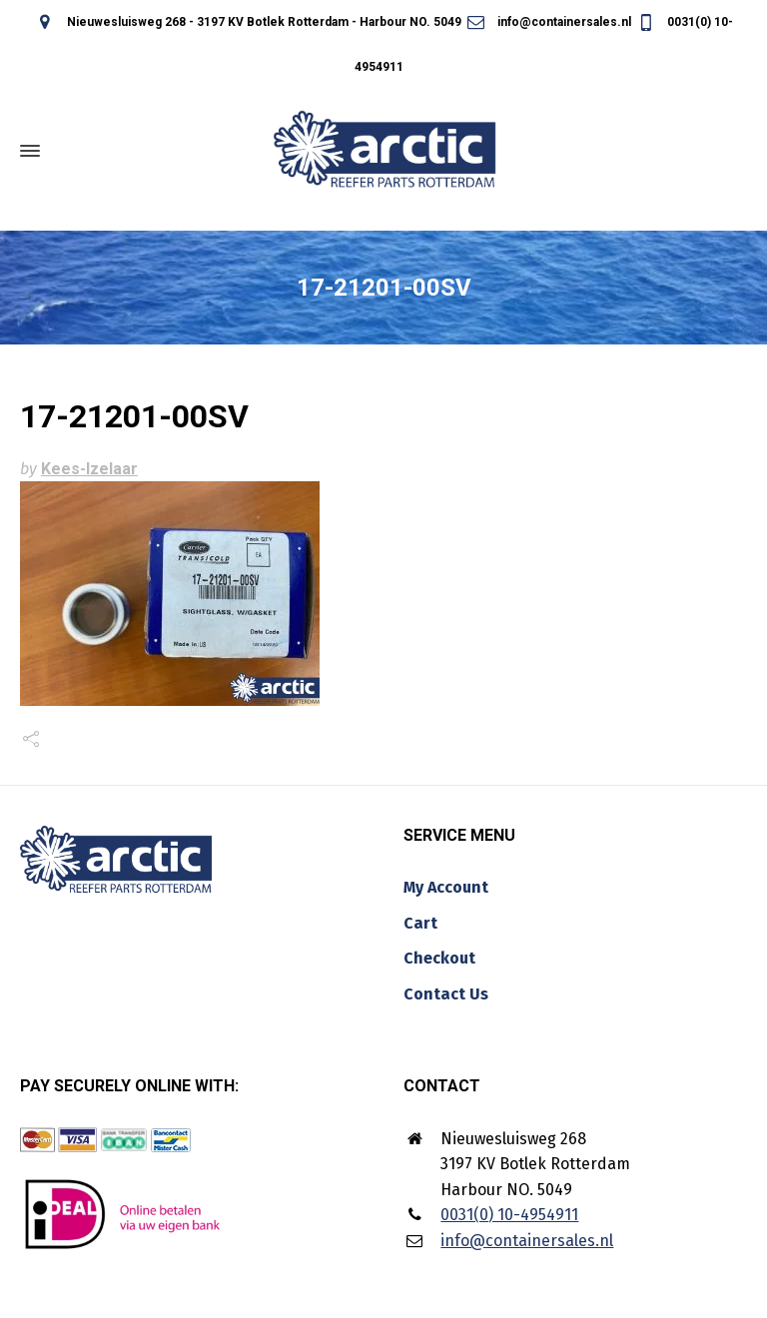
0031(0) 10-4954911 (509, 1214)
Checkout (439, 958)
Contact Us (445, 994)
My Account (445, 887)
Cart (420, 923)
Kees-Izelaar (89, 468)
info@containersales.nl (547, 22)
